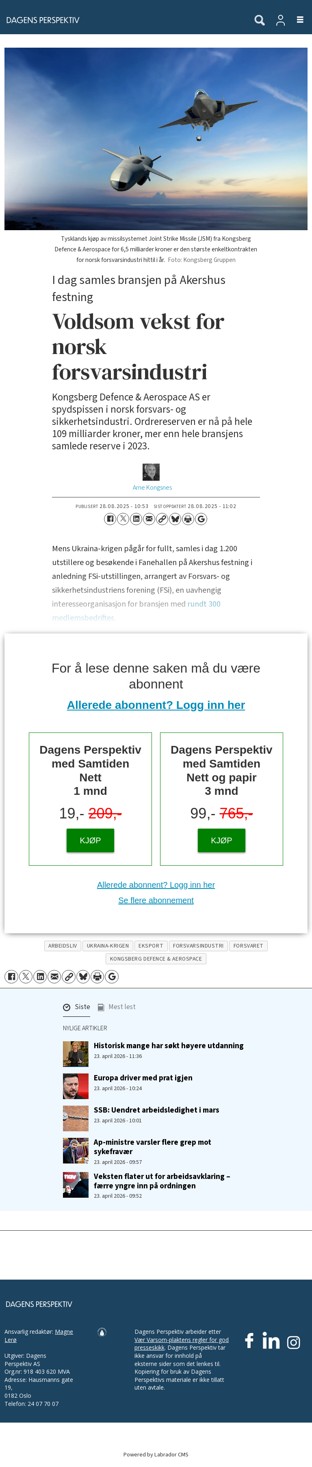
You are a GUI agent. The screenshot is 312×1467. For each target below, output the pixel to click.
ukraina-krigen (108, 946)
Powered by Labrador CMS (156, 1454)
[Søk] (259, 21)
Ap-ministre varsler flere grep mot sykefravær (152, 1147)
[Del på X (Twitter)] (123, 519)
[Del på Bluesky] (175, 519)
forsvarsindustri (198, 946)
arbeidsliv (62, 946)
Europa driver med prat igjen (143, 1078)
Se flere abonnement (156, 900)
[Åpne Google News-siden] (201, 519)
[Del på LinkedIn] (136, 519)
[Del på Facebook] (110, 519)
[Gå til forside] (40, 20)
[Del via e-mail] (149, 519)
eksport (151, 946)
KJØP (90, 840)
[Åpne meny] (295, 20)
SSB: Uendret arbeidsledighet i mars (156, 1110)
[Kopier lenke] (162, 519)
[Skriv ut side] (188, 519)
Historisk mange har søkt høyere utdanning (169, 1045)
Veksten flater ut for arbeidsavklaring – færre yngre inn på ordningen (162, 1181)
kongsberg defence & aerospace (156, 959)
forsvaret (249, 946)
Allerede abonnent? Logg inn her (156, 705)
